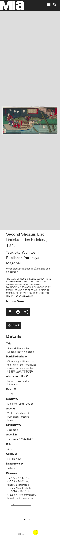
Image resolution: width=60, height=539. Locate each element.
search (54, 4)
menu (48, 4)
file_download (10, 312)
